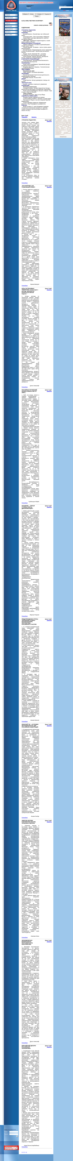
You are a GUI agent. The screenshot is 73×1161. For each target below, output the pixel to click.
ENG (67, 10)
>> (26, 1152)
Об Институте (9, 17)
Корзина (29, 7)
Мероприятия (9, 29)
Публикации (9, 26)
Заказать (34, 117)
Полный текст (63, 76)
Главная (8, 15)
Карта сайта (9, 34)
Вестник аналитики (11, 20)
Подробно (24, 117)
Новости (8, 23)
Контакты (8, 31)
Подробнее (25, 183)
